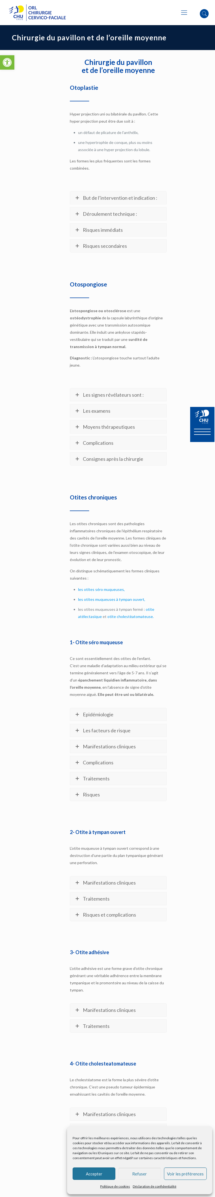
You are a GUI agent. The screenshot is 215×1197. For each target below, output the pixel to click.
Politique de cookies (115, 1186)
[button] (7, 62)
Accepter (94, 1173)
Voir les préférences (185, 1173)
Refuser (139, 1173)
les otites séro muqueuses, (101, 589)
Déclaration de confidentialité (154, 1186)
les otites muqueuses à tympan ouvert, (111, 599)
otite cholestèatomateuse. (130, 616)
